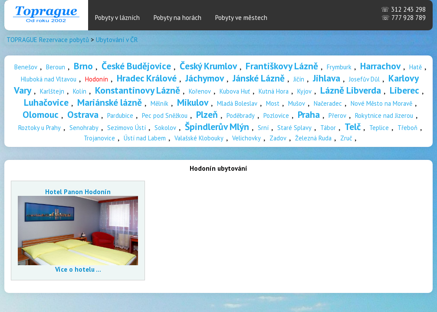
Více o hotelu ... (78, 269)
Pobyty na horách (177, 17)
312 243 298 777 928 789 (403, 13)
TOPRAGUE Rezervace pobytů (48, 40)
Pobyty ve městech (241, 17)
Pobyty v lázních (117, 17)
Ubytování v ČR (117, 40)
